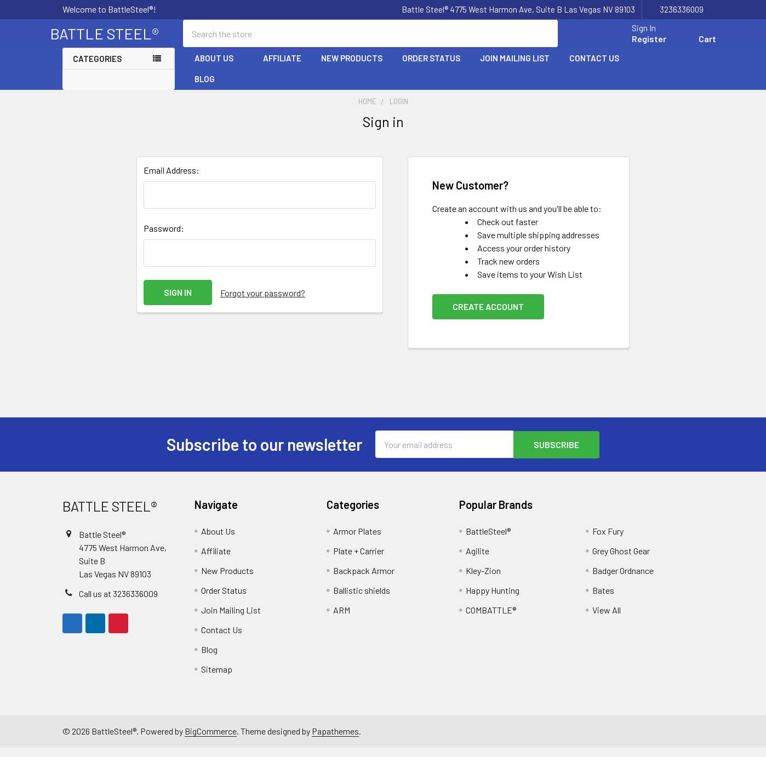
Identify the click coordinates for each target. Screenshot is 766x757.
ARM (341, 619)
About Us (219, 67)
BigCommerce (211, 740)
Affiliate (282, 67)
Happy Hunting (492, 599)
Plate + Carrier (358, 560)
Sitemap (216, 678)
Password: (164, 238)
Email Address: (171, 180)
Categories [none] (97, 68)
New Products (351, 67)
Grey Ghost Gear (621, 560)
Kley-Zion (483, 580)
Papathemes (335, 740)
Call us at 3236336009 (118, 603)
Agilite (477, 560)
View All (606, 619)
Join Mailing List (515, 67)
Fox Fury (608, 540)
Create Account (488, 316)
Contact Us (594, 67)
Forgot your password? (262, 302)
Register (636, 45)
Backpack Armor (364, 580)
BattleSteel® (488, 540)
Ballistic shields (361, 599)
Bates (603, 599)
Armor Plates (357, 540)
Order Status (431, 67)
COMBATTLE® (491, 619)
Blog (205, 88)
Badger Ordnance (623, 580)
